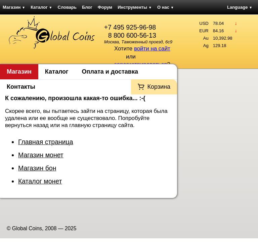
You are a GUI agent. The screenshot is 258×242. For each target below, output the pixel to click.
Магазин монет (40, 155)
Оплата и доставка (110, 71)
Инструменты (135, 7)
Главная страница (45, 142)
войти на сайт (152, 48)
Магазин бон (37, 168)
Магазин (14, 7)
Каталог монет (40, 181)
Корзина (158, 86)
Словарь (67, 7)
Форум (105, 7)
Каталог (41, 7)
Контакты (21, 86)
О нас (165, 7)
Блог (87, 7)
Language (239, 7)
